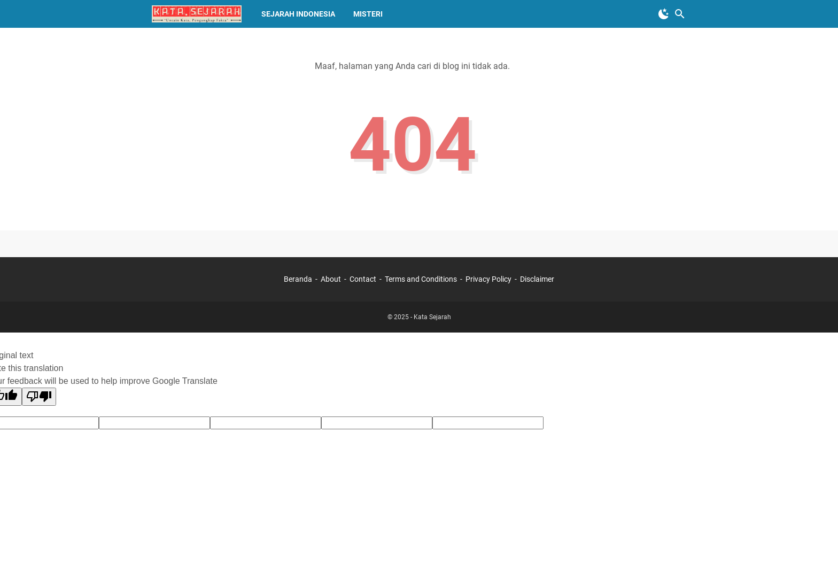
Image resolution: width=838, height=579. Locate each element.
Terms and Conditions (421, 279)
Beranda (298, 279)
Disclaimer (537, 279)
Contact (363, 279)
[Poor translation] (39, 397)
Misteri (368, 14)
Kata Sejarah (432, 317)
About (331, 279)
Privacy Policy (488, 279)
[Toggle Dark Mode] (663, 13)
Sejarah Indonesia (298, 14)
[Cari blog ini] (679, 13)
